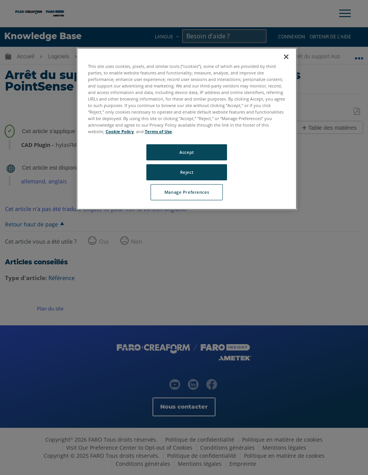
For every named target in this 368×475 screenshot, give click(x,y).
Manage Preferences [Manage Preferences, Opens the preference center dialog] (186, 192)
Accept (186, 152)
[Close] (286, 56)
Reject (186, 172)
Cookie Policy (120, 131)
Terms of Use (158, 131)
